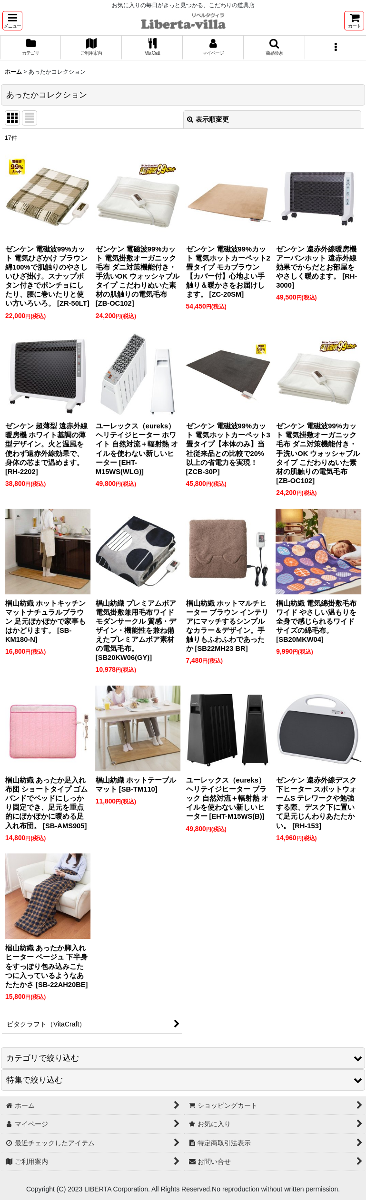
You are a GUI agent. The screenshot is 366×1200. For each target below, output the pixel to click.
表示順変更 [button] (208, 119)
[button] (12, 20)
